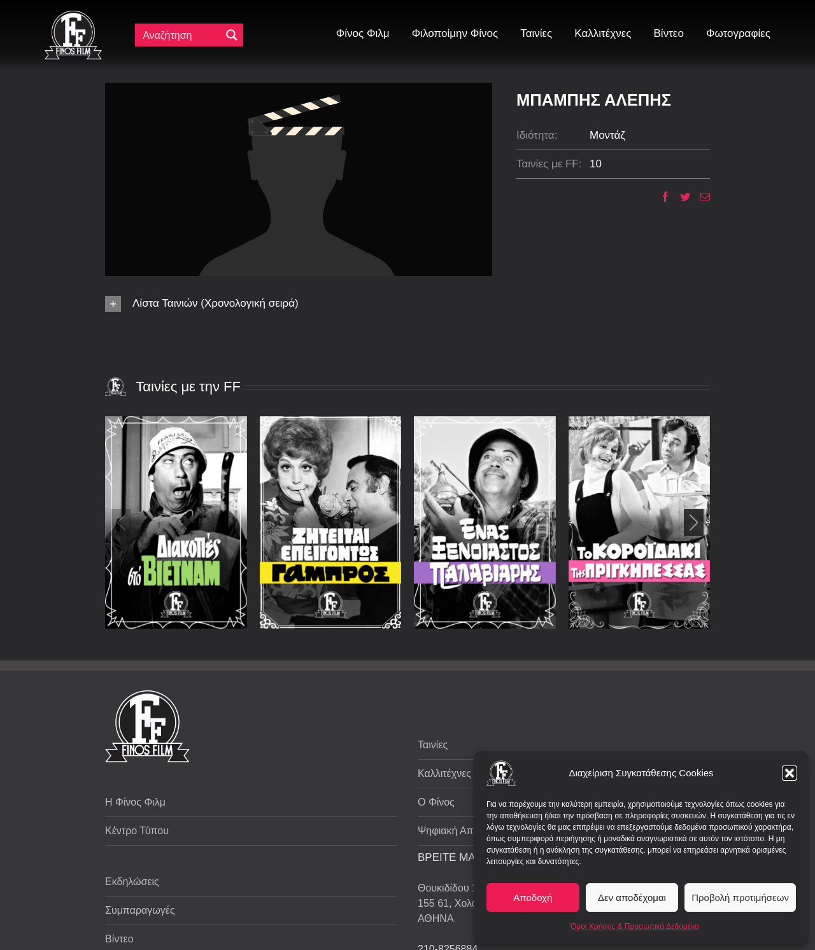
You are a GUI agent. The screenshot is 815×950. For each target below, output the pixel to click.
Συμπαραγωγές (140, 910)
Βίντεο (119, 938)
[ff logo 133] (73, 16)
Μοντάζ (607, 135)
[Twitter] (680, 196)
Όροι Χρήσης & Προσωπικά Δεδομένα (634, 926)
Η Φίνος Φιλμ (135, 802)
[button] (789, 773)
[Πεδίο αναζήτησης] (181, 35)
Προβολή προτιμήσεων (740, 897)
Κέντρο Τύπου (137, 830)
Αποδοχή (532, 897)
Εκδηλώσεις (132, 881)
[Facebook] (660, 196)
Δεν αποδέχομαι (632, 897)
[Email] (700, 196)
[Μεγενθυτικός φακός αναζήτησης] (232, 35)
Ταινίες (433, 744)
